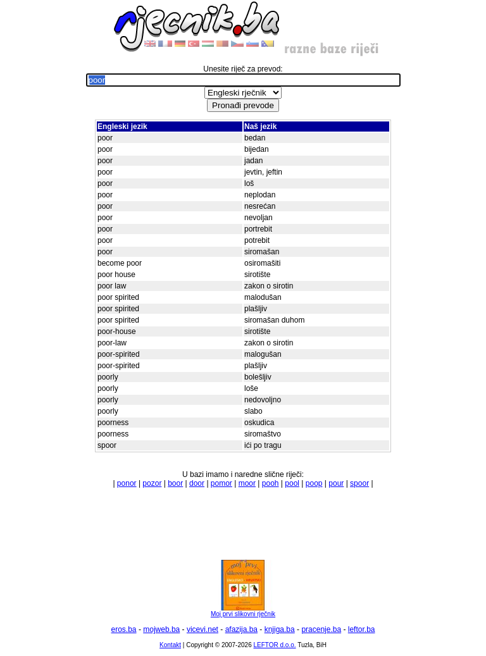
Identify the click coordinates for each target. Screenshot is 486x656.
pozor (151, 483)
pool (292, 483)
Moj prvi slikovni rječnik (243, 611)
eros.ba (124, 629)
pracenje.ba (321, 629)
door (196, 483)
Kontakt (170, 644)
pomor (221, 483)
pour (336, 483)
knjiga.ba (280, 629)
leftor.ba (361, 629)
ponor (127, 483)
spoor (359, 483)
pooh (270, 483)
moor (247, 483)
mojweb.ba (161, 629)
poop (314, 483)
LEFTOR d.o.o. (274, 644)
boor (175, 483)
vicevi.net (202, 629)
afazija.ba (241, 629)
